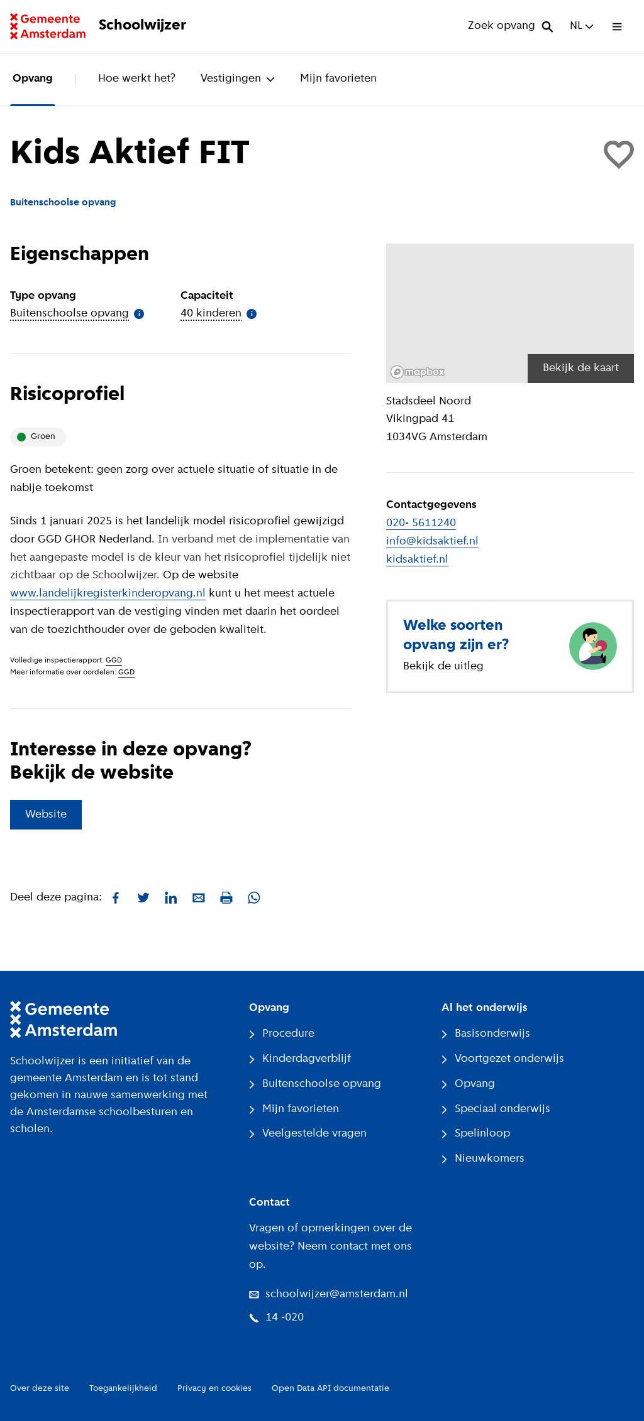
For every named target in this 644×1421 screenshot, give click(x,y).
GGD (114, 660)
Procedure (281, 1034)
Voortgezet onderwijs (502, 1059)
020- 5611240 (421, 523)
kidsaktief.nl (417, 560)
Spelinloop (475, 1134)
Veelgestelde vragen (308, 1134)
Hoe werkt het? (136, 79)
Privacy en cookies (214, 1388)
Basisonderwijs (485, 1034)
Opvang (33, 79)
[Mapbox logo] (417, 372)
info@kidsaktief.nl (432, 542)
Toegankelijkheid (123, 1388)
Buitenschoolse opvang (315, 1084)
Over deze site (39, 1388)
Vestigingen (238, 79)
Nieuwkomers (483, 1159)
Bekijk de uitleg (443, 667)
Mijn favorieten (338, 79)
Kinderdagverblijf (300, 1059)
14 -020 (276, 1318)
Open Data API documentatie (330, 1388)
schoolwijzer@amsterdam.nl (328, 1294)
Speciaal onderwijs (495, 1109)
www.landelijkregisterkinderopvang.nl (108, 594)
